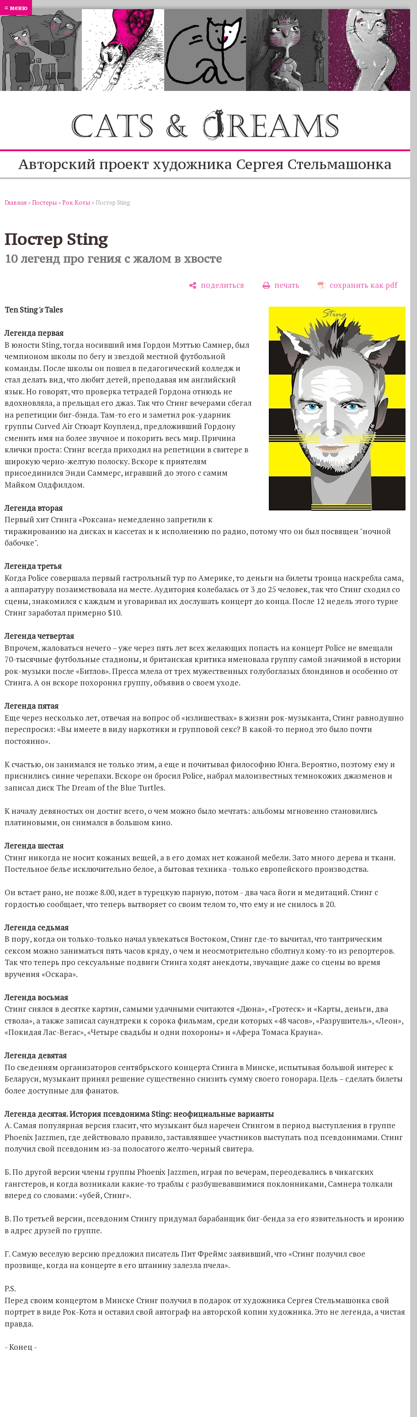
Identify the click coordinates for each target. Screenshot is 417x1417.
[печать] (281, 285)
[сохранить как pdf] (358, 285)
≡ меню (16, 7)
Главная (16, 202)
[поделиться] (216, 285)
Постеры (44, 202)
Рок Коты (76, 202)
